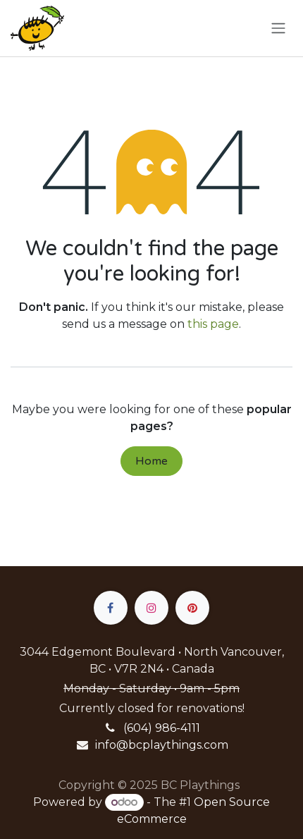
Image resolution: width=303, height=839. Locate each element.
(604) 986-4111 (161, 728)
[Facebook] (111, 608)
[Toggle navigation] (278, 28)
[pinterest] (192, 608)
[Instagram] (151, 608)
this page (213, 324)
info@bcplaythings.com (161, 745)
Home (151, 461)
